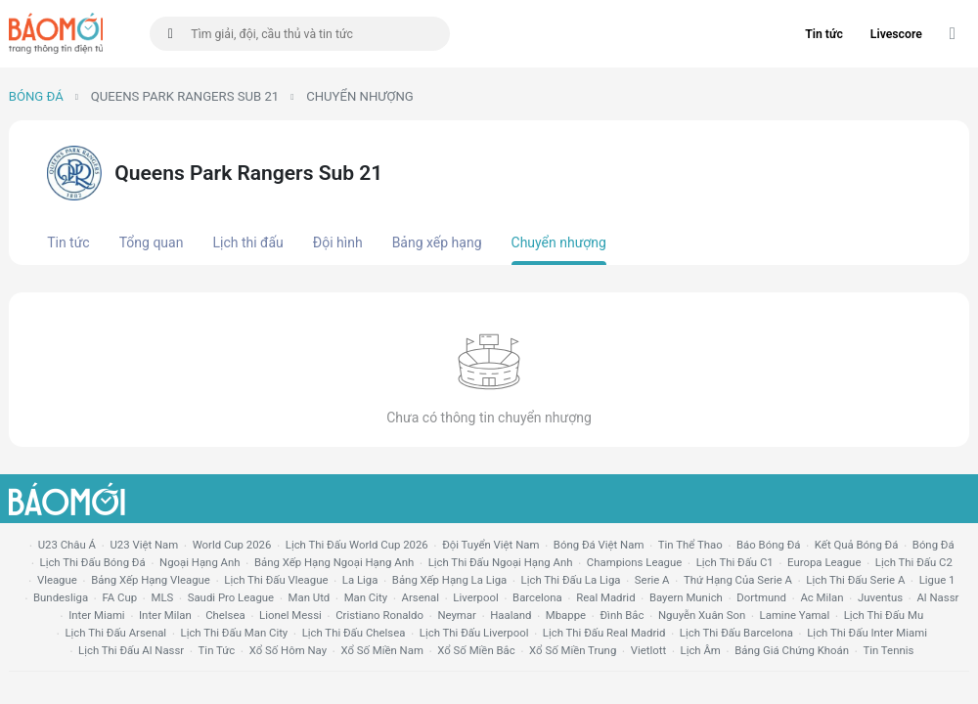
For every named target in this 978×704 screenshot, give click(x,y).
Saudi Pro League (231, 597)
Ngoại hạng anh (200, 562)
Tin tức (824, 34)
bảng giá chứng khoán (791, 650)
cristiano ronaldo (379, 615)
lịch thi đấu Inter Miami (867, 632)
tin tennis (888, 650)
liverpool (475, 597)
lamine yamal (795, 615)
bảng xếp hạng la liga (449, 580)
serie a (652, 580)
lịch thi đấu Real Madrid (604, 632)
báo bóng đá (768, 544)
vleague (57, 580)
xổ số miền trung (572, 650)
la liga (360, 580)
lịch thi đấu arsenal (115, 632)
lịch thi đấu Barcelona (736, 632)
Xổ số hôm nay (288, 650)
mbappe (566, 615)
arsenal (420, 597)
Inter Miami (96, 615)
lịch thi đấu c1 (735, 562)
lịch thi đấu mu (883, 615)
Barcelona (537, 597)
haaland (510, 615)
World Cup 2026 (232, 544)
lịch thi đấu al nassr (131, 650)
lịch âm (701, 650)
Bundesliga (60, 597)
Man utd (310, 597)
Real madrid (605, 597)
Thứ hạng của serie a (738, 580)
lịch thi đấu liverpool (474, 632)
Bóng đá (36, 96)
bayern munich (686, 597)
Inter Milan (165, 615)
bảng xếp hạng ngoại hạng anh (334, 562)
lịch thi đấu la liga (571, 580)
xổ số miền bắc (475, 650)
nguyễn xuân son (701, 615)
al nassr (937, 597)
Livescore (896, 34)
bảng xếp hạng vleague (150, 580)
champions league (634, 562)
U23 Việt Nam (144, 544)
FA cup (119, 597)
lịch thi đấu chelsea (354, 632)
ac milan (821, 597)
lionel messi (290, 615)
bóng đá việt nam (599, 544)
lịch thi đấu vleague (276, 580)
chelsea (225, 615)
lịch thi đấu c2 (914, 562)
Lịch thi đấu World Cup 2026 (357, 544)
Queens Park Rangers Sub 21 (185, 96)
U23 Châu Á (67, 544)
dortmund (761, 597)
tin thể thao (690, 544)
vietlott (648, 650)
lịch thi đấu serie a (855, 580)
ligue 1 (937, 580)
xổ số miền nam (381, 650)
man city (366, 597)
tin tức (217, 650)
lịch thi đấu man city (235, 632)
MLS (162, 597)
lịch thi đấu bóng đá (93, 562)
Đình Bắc (622, 615)
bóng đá (933, 544)
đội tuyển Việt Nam (490, 544)
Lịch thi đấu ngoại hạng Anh (500, 562)
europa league (824, 562)
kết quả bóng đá (857, 544)
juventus (880, 597)
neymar (456, 615)
